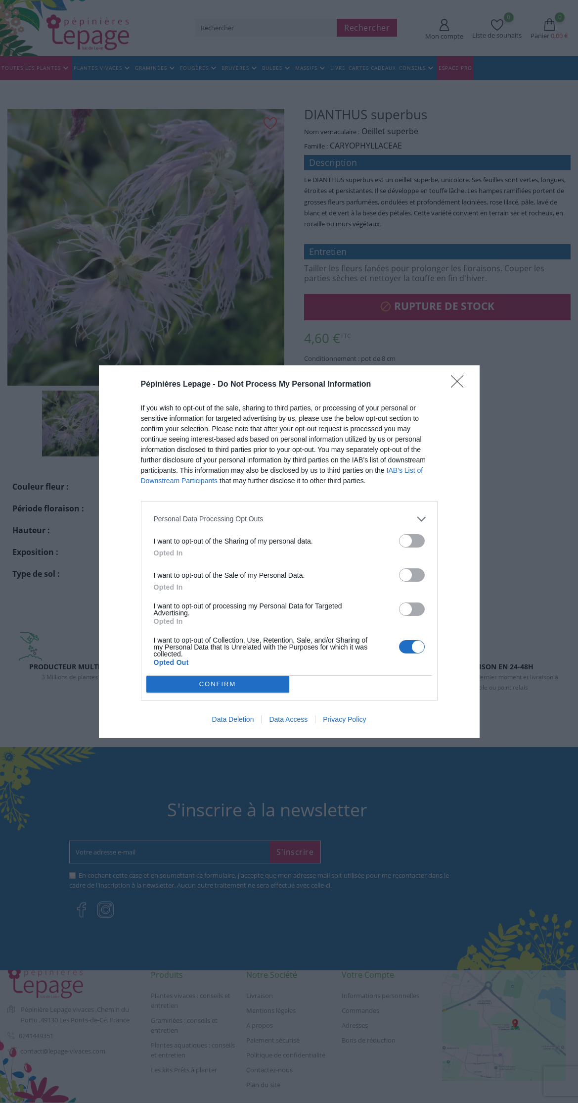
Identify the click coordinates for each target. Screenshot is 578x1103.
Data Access (288, 719)
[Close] (460, 384)
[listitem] (289, 519)
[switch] (412, 541)
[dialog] (289, 551)
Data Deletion (233, 719)
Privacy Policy (344, 719)
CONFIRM (217, 684)
